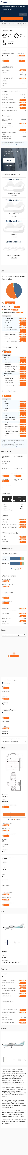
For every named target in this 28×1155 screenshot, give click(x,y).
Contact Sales (9, 165)
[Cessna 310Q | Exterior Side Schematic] (10, 942)
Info (8, 357)
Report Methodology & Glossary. (9, 144)
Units (23, 23)
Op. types (3, 23)
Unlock (22, 55)
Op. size (11, 23)
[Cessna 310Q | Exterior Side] (6, 942)
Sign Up (9, 160)
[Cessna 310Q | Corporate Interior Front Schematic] (24, 1059)
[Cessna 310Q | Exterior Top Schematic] (15, 942)
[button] (14, 654)
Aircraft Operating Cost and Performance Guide (7, 3)
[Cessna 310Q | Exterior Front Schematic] (19, 942)
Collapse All (6, 316)
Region (17, 23)
